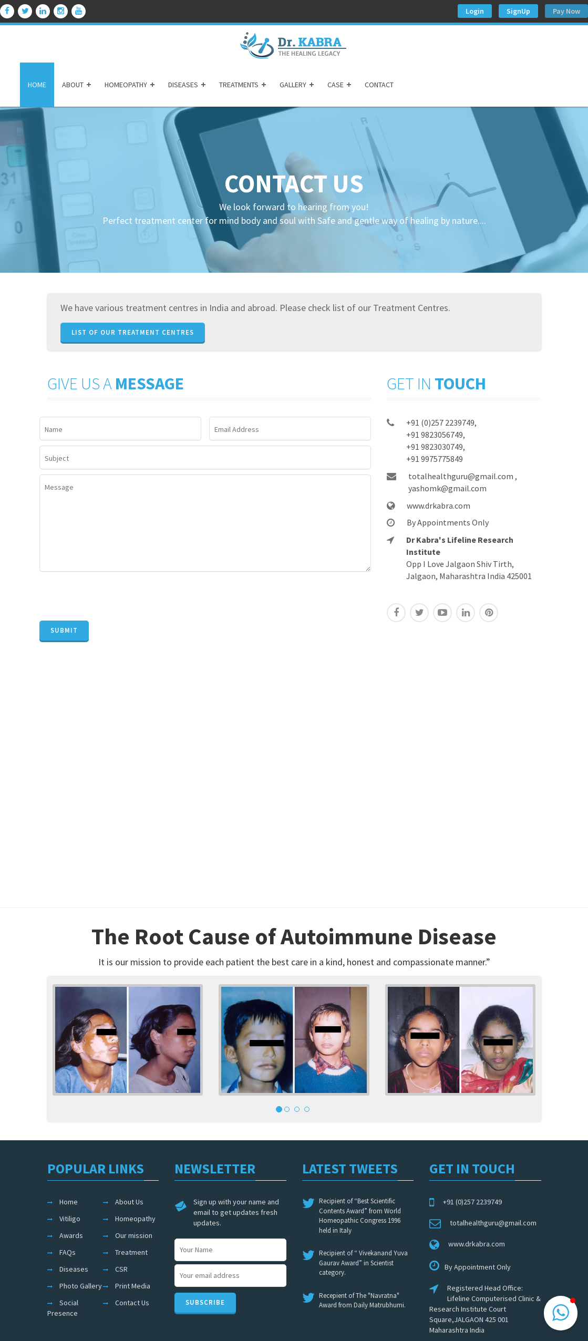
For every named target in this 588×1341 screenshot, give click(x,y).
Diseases (73, 1269)
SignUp (518, 11)
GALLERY (293, 84)
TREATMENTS (239, 84)
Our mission (133, 1235)
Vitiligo (69, 1218)
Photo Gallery (80, 1286)
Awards (71, 1235)
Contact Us (132, 1302)
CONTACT (379, 84)
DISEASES (183, 84)
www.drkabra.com (438, 505)
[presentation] (119, 597)
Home (68, 1201)
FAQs (67, 1252)
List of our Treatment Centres (132, 332)
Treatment (131, 1252)
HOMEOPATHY (126, 84)
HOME (37, 84)
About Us (129, 1201)
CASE (335, 84)
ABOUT (73, 84)
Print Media (132, 1286)
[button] (560, 1313)
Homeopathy (135, 1218)
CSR (121, 1269)
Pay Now (566, 11)
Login (475, 11)
